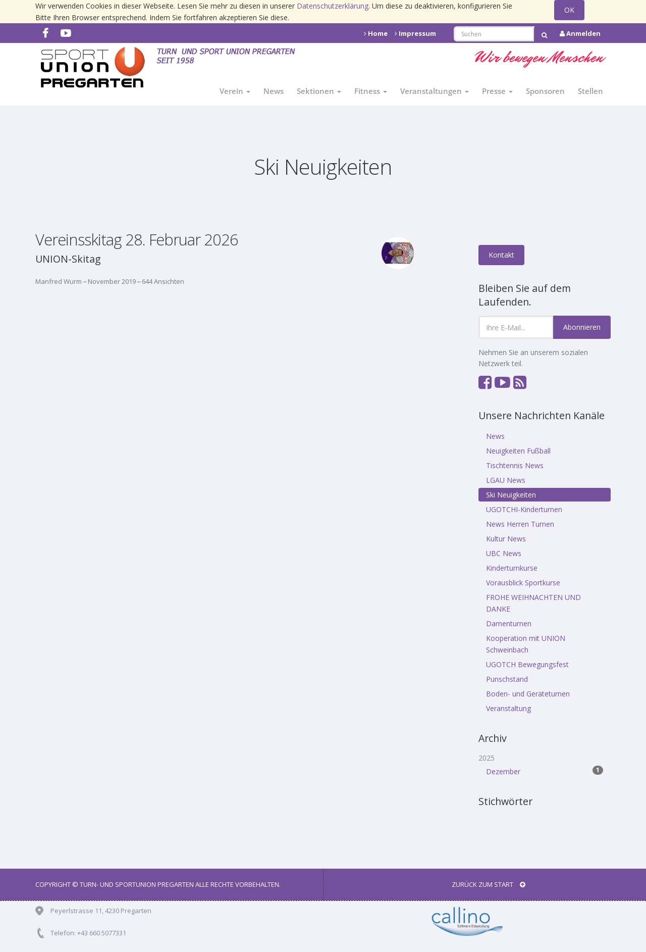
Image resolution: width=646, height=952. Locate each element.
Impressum (415, 33)
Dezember (545, 771)
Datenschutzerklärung (332, 6)
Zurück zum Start (488, 884)
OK (569, 10)
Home (376, 33)
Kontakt (501, 255)
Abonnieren (582, 327)
